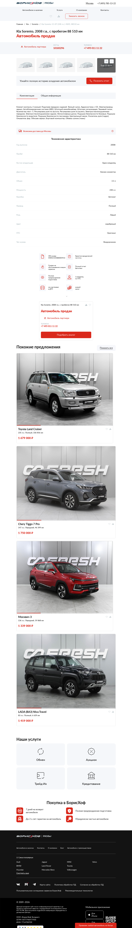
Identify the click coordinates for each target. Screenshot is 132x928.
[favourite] (51, 16)
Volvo (94, 862)
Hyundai (19, 869)
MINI (69, 862)
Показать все (106, 348)
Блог (62, 848)
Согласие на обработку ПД (92, 884)
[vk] (18, 884)
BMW (18, 865)
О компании (81, 10)
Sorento (35, 24)
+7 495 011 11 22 (93, 48)
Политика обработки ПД (65, 884)
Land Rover (46, 865)
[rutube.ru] (26, 884)
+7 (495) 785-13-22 (106, 3)
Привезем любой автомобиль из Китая (96, 925)
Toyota (70, 865)
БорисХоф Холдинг (30, 917)
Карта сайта (45, 884)
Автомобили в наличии (32, 10)
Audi (18, 862)
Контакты (105, 10)
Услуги (60, 10)
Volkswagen (72, 869)
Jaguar (44, 862)
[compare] (58, 16)
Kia (27, 24)
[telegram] (34, 884)
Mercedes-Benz (48, 869)
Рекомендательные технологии (79, 890)
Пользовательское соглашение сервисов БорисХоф (38, 890)
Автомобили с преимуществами (79, 848)
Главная (19, 24)
